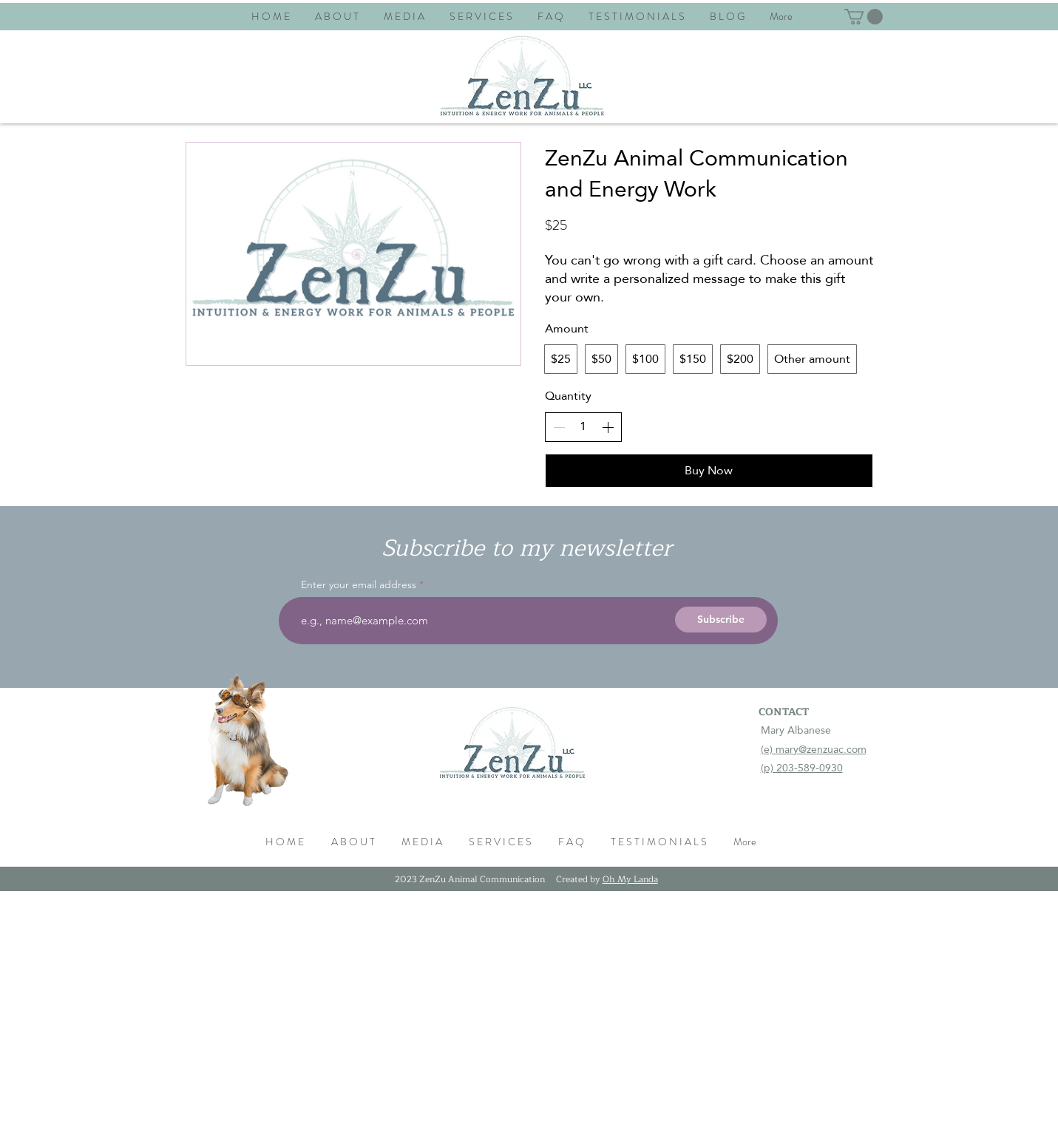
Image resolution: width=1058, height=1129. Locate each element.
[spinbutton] (583, 426)
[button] (863, 16)
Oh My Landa (630, 879)
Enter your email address (358, 584)
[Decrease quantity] (559, 427)
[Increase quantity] (608, 427)
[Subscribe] (721, 619)
